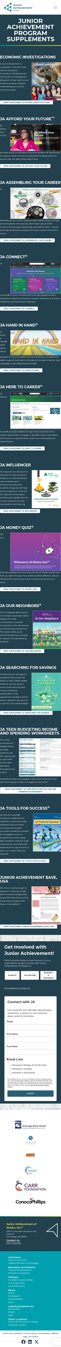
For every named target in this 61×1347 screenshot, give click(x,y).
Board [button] (11, 1293)
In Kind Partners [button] (16, 1286)
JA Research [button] (14, 1296)
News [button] (11, 1302)
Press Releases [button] (15, 1299)
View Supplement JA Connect (19, 308)
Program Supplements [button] (20, 1270)
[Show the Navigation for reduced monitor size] (55, 7)
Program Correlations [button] (19, 1273)
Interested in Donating (22, 1069)
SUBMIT (30, 1093)
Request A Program (48, 975)
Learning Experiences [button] (21, 1306)
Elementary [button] (14, 1309)
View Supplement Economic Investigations (26, 102)
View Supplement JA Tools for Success (24, 861)
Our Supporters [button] (16, 1283)
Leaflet (33, 1109)
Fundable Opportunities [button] (20, 1280)
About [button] (11, 1290)
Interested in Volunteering (23, 1073)
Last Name (12, 1046)
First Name (12, 1034)
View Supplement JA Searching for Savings (26, 713)
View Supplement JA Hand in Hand (21, 370)
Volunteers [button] (14, 1257)
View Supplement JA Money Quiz (20, 589)
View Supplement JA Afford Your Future (25, 166)
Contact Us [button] (13, 1240)
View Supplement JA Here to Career (22, 448)
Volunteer (30, 975)
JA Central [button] (33, 1337)
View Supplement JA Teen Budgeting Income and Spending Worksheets (30, 790)
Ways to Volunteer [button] (17, 1260)
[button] (24, 1342)
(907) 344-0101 (13, 1243)
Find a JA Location (17, 1325)
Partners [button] (13, 1277)
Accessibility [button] (44, 1333)
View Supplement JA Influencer (20, 511)
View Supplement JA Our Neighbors (22, 651)
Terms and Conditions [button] (13, 1333)
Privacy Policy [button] (30, 1333)
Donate (12, 975)
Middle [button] (11, 1312)
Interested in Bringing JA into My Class (29, 1065)
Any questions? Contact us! (17, 988)
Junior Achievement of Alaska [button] (23, 1322)
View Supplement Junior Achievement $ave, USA (28, 926)
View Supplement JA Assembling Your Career (27, 240)
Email (10, 1022)
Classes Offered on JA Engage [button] (23, 1263)
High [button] (10, 1315)
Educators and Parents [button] (21, 1267)
